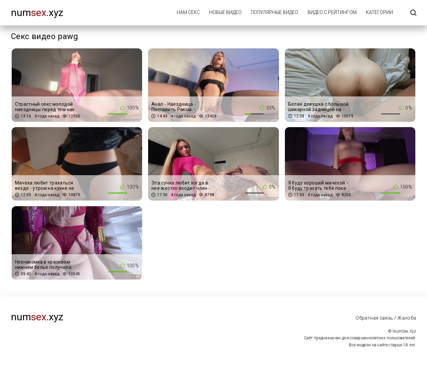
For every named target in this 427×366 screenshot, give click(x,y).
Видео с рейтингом (332, 12)
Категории (379, 12)
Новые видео (225, 12)
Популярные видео (274, 12)
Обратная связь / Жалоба (386, 318)
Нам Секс (188, 12)
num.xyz (37, 12)
